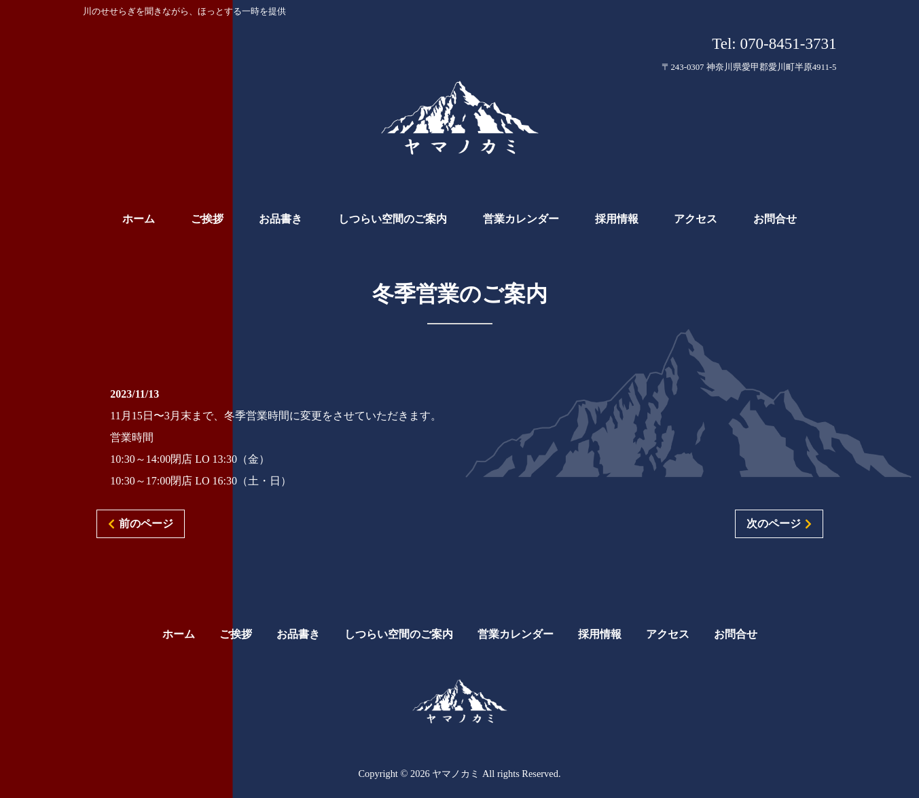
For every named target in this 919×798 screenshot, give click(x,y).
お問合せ (735, 634)
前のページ (146, 523)
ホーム (178, 634)
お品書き (298, 634)
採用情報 (599, 634)
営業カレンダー (515, 634)
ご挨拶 (235, 634)
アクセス (667, 634)
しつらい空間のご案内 (398, 634)
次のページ (773, 523)
